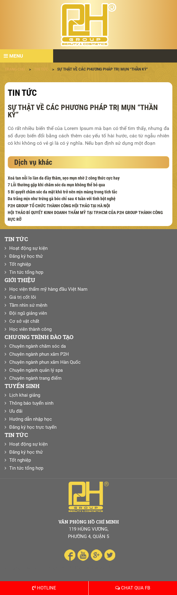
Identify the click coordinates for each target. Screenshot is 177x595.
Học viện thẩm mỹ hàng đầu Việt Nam (48, 289)
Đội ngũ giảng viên (28, 313)
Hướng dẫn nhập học (30, 419)
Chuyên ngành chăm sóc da (37, 346)
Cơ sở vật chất (24, 321)
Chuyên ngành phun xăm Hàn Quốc (45, 362)
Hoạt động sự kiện (28, 248)
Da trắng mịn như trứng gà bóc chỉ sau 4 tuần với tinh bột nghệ (62, 198)
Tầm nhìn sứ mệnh (28, 305)
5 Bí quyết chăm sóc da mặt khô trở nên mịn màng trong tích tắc (62, 191)
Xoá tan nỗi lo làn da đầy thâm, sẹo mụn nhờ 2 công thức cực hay (64, 178)
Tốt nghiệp (20, 264)
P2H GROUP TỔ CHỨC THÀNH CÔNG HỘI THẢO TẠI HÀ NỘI (59, 205)
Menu (13, 56)
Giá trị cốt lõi (22, 297)
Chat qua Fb (132, 588)
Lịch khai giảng (24, 395)
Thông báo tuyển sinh (31, 403)
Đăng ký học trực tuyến (33, 427)
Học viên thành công (30, 329)
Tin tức (22, 93)
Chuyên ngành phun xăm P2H (39, 354)
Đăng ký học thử (26, 256)
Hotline (44, 588)
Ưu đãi (16, 411)
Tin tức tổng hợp (26, 272)
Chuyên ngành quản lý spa (36, 370)
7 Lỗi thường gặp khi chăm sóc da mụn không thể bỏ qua (56, 184)
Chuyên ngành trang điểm (35, 378)
